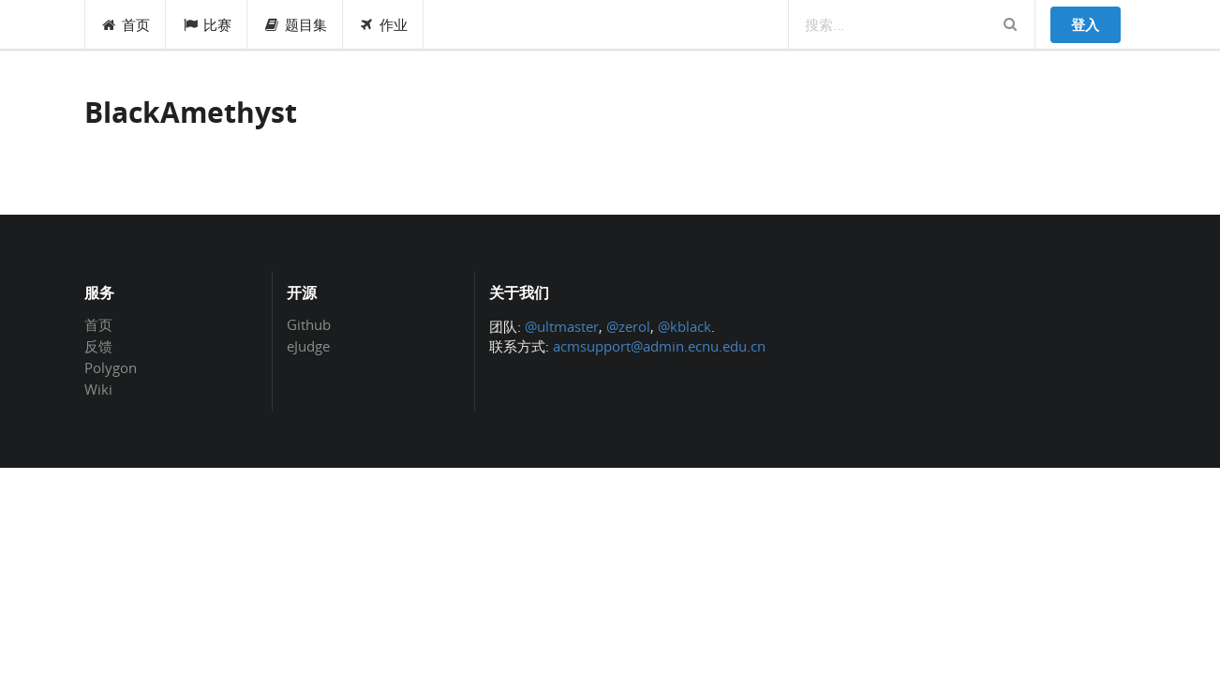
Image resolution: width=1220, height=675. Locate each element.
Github (309, 325)
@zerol (628, 326)
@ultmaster (562, 326)
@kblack (684, 326)
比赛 (206, 24)
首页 (126, 24)
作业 (384, 24)
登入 (1085, 24)
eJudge (308, 345)
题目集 (295, 24)
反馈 (98, 346)
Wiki (98, 389)
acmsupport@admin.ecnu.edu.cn (659, 346)
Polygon (110, 367)
